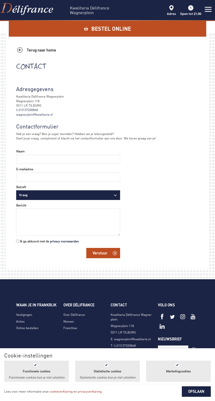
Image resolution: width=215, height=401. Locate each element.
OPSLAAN (196, 391)
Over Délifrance (74, 314)
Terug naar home (41, 50)
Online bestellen (27, 328)
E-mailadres (24, 169)
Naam (20, 151)
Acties (20, 321)
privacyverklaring (90, 391)
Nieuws (68, 321)
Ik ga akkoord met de (49, 241)
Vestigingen (24, 314)
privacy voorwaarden (64, 241)
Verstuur (100, 253)
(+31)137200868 (27, 110)
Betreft (21, 187)
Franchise (70, 328)
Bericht (21, 205)
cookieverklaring (61, 391)
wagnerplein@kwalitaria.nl (34, 114)
